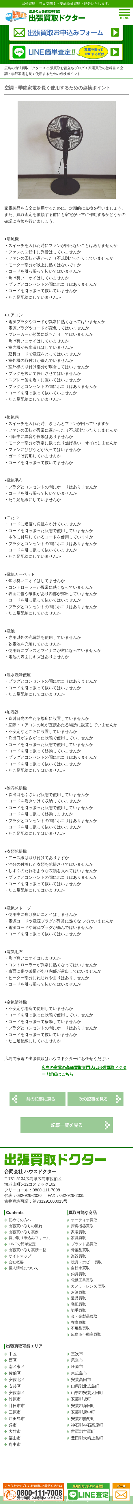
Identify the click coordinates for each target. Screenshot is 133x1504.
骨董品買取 (80, 1250)
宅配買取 (78, 1304)
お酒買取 (78, 1292)
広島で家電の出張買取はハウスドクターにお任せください (56, 1058)
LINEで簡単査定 (22, 1244)
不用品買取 (80, 1328)
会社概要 (16, 1262)
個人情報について (24, 1268)
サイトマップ (20, 1256)
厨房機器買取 (82, 1226)
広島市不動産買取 (86, 1334)
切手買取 (78, 1310)
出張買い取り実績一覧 (27, 1250)
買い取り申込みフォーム (29, 1238)
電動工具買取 (82, 1280)
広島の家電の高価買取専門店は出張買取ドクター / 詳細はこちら (84, 1070)
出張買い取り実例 (24, 1232)
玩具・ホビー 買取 (86, 1262)
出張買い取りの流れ (25, 1226)
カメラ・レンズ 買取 (88, 1286)
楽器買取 (78, 1256)
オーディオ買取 (84, 1220)
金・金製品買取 (84, 1316)
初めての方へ (20, 1220)
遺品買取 (78, 1298)
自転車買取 (80, 1268)
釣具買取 (78, 1274)
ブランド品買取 (84, 1244)
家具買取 (78, 1238)
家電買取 (78, 1232)
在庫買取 (78, 1322)
